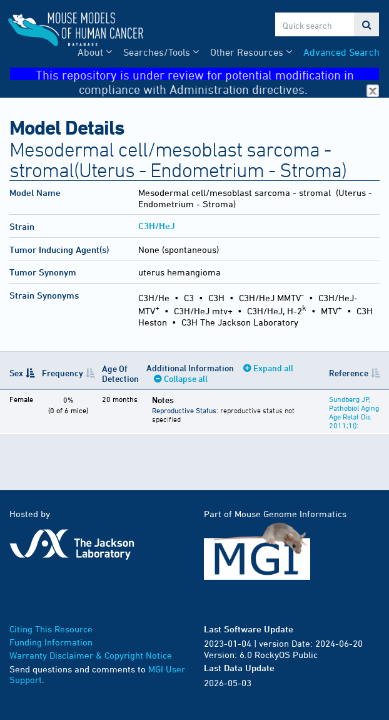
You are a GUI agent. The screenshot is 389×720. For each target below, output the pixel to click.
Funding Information (51, 642)
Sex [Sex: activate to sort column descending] (16, 373)
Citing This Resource (51, 629)
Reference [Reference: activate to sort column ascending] (348, 373)
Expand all (273, 368)
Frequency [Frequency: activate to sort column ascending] (62, 373)
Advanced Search (341, 52)
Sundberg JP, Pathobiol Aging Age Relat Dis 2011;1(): (354, 411)
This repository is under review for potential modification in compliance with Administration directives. (208, 74)
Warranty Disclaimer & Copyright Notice (90, 655)
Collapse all (186, 378)
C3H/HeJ (156, 225)
